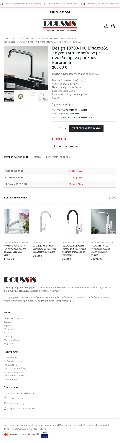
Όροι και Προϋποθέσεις (15, 368)
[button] (109, 197)
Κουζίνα (7, 322)
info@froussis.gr (17, 403)
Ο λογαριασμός (11, 357)
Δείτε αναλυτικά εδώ (25, 408)
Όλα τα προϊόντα (11, 340)
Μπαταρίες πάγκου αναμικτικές (77, 117)
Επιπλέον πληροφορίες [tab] (16, 157)
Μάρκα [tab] (37, 157)
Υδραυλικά (9, 329)
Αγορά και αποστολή (13, 372)
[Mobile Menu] (6, 25)
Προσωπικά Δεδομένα (14, 375)
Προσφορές (9, 336)
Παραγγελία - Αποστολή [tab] (58, 157)
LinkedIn (65, 146)
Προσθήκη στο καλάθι (88, 128)
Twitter (60, 146)
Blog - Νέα (8, 343)
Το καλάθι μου (10, 364)
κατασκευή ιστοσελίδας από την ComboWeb (61, 425)
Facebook (54, 146)
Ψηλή (80, 177)
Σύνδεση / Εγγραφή (13, 361)
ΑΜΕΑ (6, 332)
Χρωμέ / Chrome (77, 184)
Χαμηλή (73, 177)
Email (77, 146)
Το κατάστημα (10, 379)
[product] (16, 222)
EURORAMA (59, 139)
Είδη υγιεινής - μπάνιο (14, 318)
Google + (71, 146)
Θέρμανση (8, 325)
